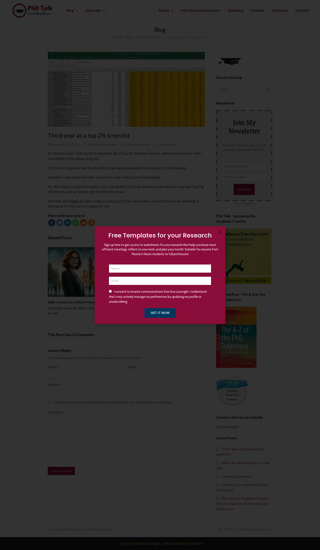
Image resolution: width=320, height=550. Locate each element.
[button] (219, 231)
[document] (160, 275)
